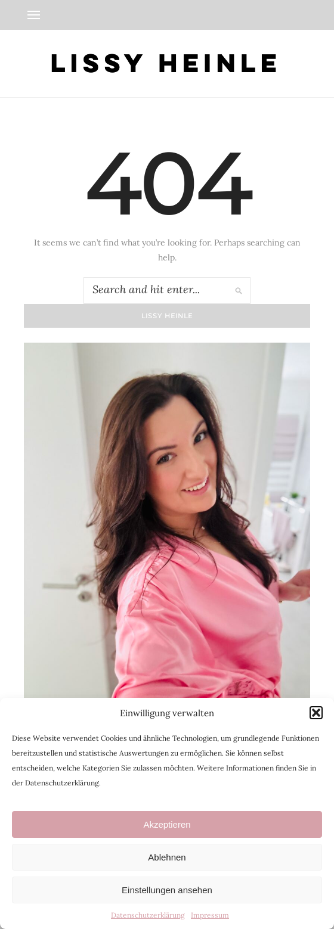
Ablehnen (166, 857)
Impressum (210, 915)
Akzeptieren (166, 824)
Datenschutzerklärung (148, 915)
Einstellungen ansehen (167, 890)
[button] (316, 713)
